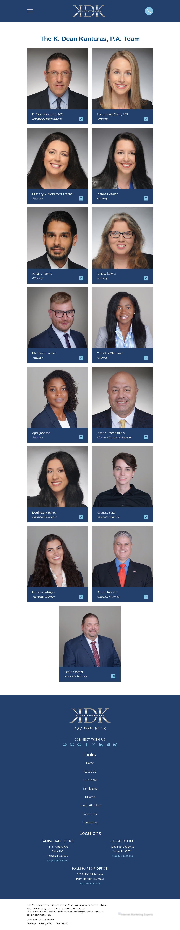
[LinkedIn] (101, 745)
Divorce (90, 797)
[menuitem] (31, 923)
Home (90, 763)
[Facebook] (86, 745)
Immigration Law (90, 805)
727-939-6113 (90, 728)
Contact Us (90, 822)
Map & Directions (57, 860)
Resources (90, 814)
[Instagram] (115, 745)
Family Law (90, 788)
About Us (90, 771)
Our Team (90, 780)
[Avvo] (108, 745)
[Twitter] (93, 745)
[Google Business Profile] (65, 745)
